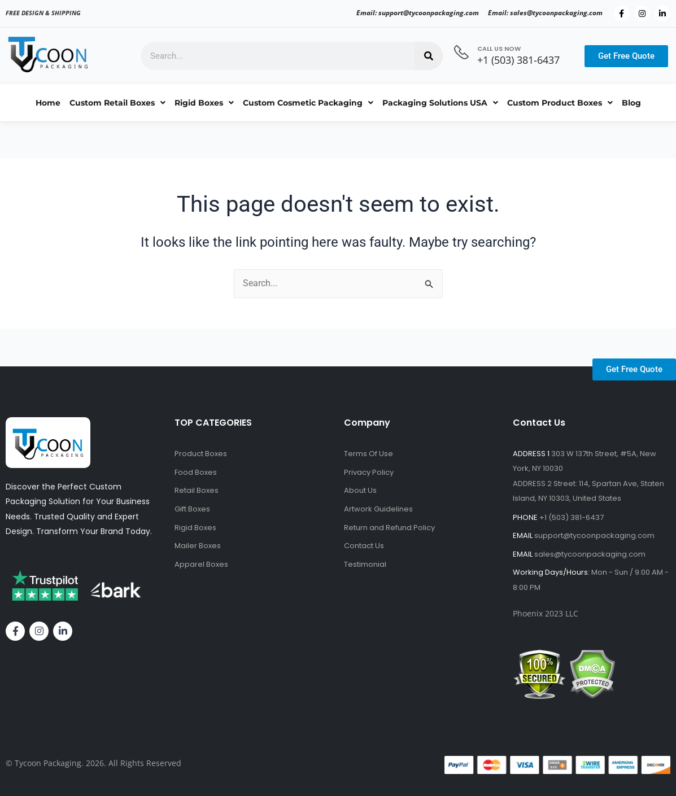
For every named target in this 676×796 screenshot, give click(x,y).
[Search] (429, 56)
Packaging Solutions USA (440, 102)
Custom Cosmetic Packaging (308, 102)
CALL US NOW (499, 48)
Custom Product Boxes (560, 102)
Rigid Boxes (204, 102)
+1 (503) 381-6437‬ (518, 60)
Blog (631, 103)
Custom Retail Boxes (117, 102)
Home (48, 103)
